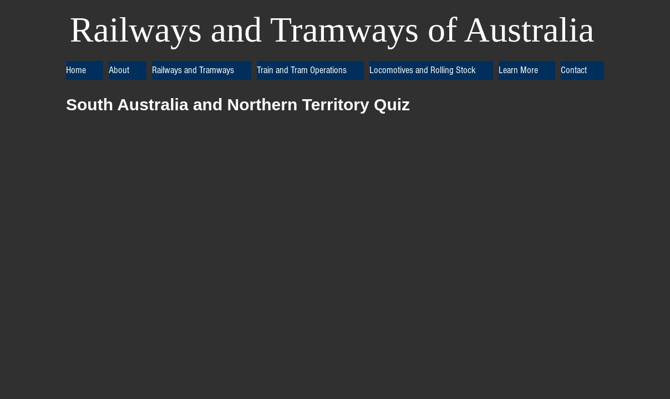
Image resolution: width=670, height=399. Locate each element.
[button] (127, 70)
